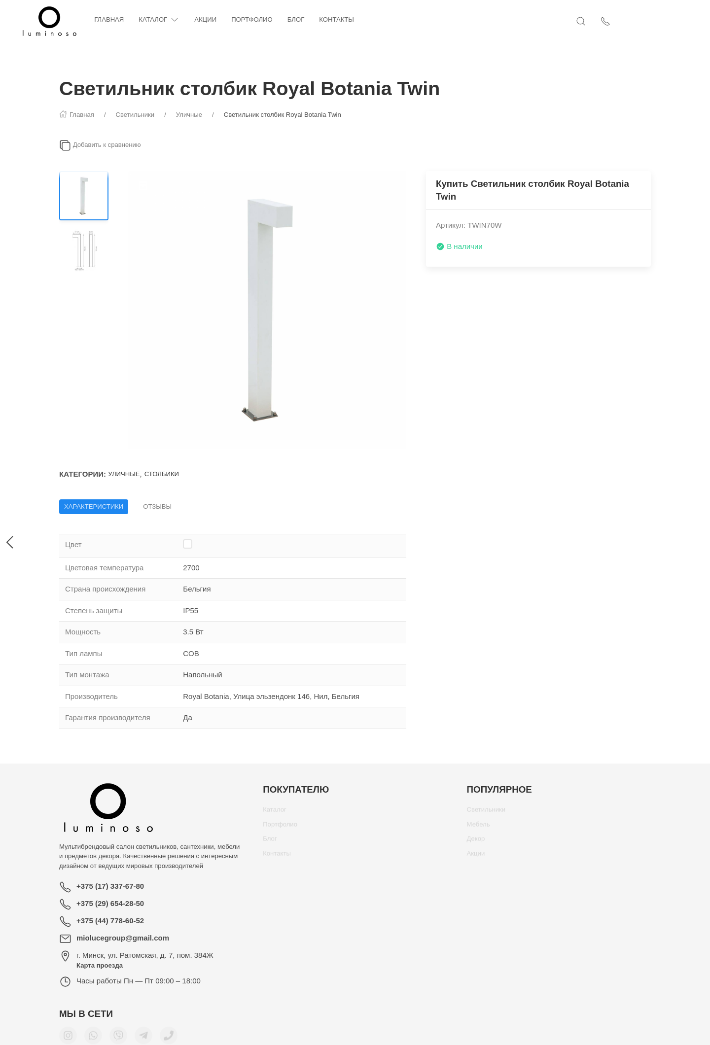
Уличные (124, 474)
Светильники (486, 813)
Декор (476, 842)
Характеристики (93, 506)
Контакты (375, 19)
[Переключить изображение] (83, 195)
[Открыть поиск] (621, 21)
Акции (245, 19)
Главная (148, 19)
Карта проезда (99, 965)
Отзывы (157, 506)
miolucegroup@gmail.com (122, 938)
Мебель (478, 828)
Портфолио (291, 19)
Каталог (198, 20)
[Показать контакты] (646, 21)
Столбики (161, 474)
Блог (335, 19)
